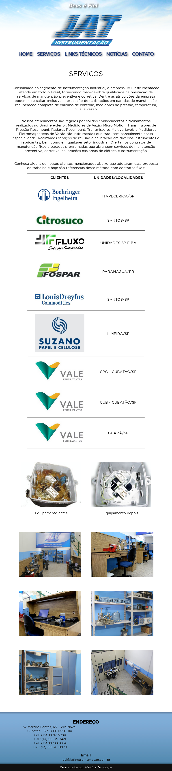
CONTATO (143, 54)
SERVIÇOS (49, 54)
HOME (25, 54)
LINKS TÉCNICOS (83, 54)
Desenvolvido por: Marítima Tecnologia (86, 767)
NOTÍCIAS (117, 54)
